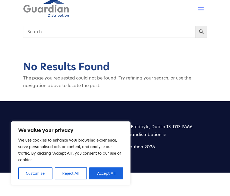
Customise (35, 173)
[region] (70, 153)
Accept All (106, 173)
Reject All (70, 173)
